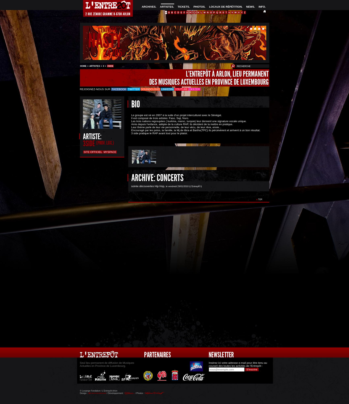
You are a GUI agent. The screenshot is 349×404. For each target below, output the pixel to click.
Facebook (119, 89)
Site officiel (93, 152)
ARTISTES (166, 6)
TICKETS (183, 6)
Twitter (134, 89)
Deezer (194, 89)
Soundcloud (150, 89)
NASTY (105, 41)
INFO (262, 6)
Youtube (181, 89)
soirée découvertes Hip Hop (147, 186)
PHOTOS (199, 6)
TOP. (260, 199)
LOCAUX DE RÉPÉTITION (225, 6)
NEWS (250, 6)
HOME (83, 66)
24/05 (112, 53)
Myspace (110, 152)
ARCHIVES (149, 6)
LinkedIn (167, 89)
